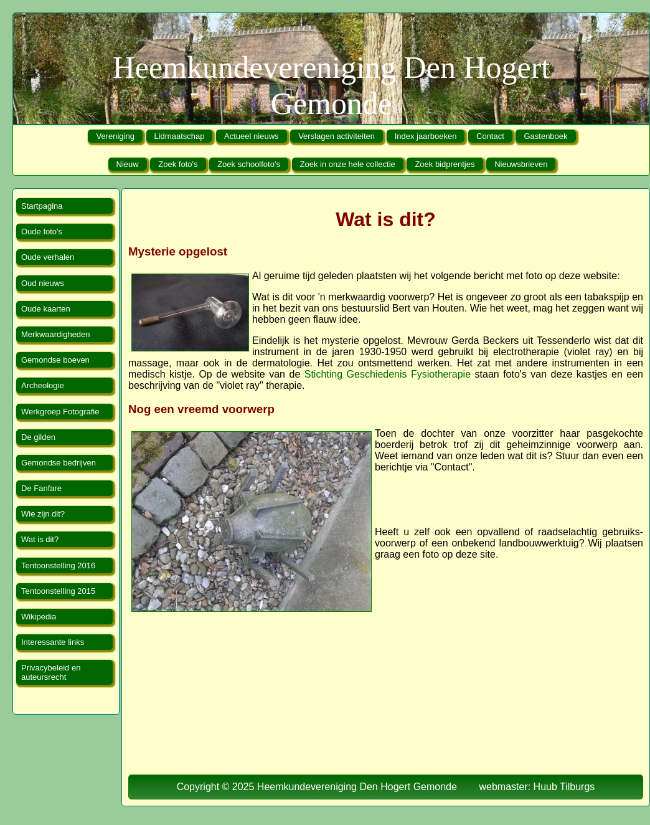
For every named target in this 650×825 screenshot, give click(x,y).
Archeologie (42, 385)
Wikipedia (38, 616)
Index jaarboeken (426, 136)
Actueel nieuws (251, 136)
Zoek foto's (177, 164)
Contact (490, 136)
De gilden (38, 437)
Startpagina (42, 206)
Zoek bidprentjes (444, 164)
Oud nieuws (42, 283)
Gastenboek (545, 136)
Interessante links (52, 642)
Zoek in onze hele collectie (347, 164)
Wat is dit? (40, 539)
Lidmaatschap (179, 136)
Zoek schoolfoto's (248, 164)
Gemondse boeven (55, 360)
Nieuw (127, 164)
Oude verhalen (47, 257)
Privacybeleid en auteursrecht (50, 672)
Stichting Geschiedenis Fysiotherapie (387, 374)
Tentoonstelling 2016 (58, 565)
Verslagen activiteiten (336, 136)
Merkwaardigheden (55, 334)
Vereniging (115, 136)
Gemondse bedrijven (58, 462)
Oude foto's (41, 231)
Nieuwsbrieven (520, 164)
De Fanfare (41, 488)
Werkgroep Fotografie (60, 411)
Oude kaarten (45, 308)
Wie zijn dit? (43, 513)
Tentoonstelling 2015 (58, 591)
